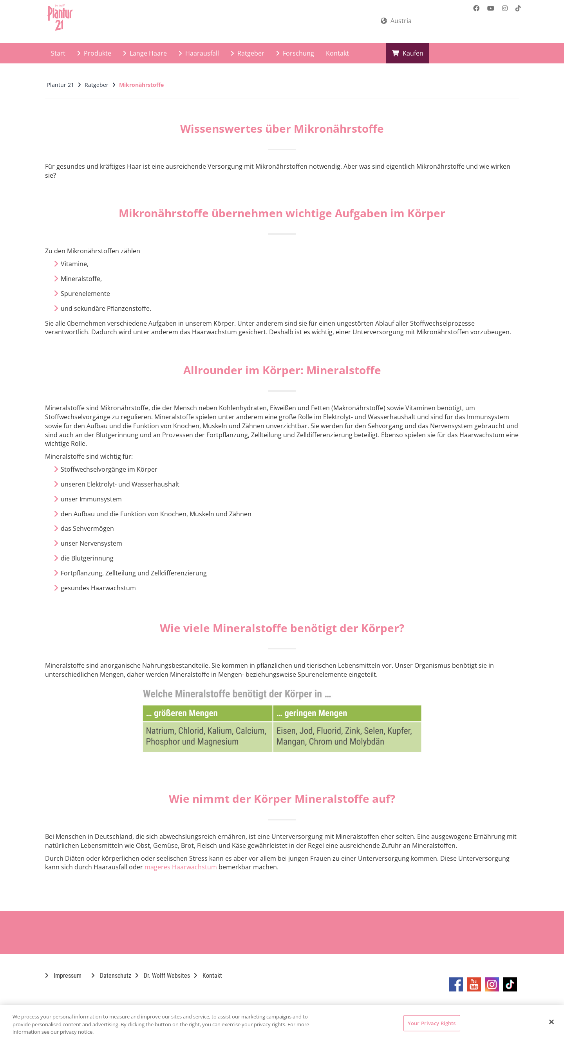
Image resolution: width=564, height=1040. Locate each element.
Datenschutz (111, 975)
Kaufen (407, 53)
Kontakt (337, 53)
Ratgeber (247, 53)
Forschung (295, 53)
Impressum (63, 975)
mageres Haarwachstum (181, 867)
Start (58, 53)
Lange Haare (145, 53)
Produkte (94, 53)
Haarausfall (199, 53)
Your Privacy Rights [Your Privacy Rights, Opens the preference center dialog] (432, 1022)
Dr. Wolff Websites (162, 975)
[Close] (551, 1021)
